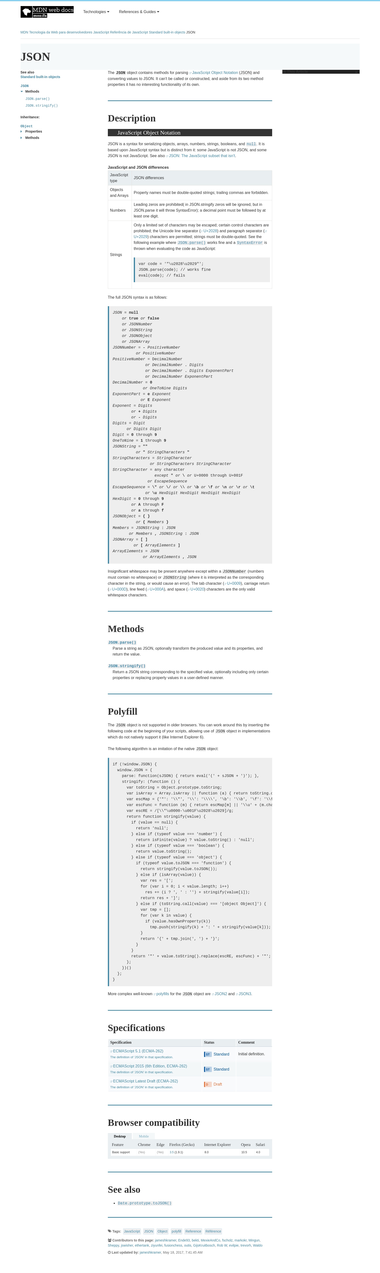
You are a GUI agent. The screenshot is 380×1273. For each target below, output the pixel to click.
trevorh (245, 1245)
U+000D (119, 589)
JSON (245, 73)
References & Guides (139, 12)
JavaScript (101, 32)
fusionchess (173, 1245)
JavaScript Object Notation (215, 73)
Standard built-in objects (167, 32)
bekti (195, 1240)
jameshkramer (165, 1240)
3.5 (172, 1152)
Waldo (257, 1245)
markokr (241, 1240)
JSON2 (221, 994)
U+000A (157, 589)
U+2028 (210, 231)
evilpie (234, 1245)
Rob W (222, 1245)
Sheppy (113, 1245)
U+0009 (234, 583)
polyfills (162, 994)
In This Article (319, 72)
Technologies (96, 12)
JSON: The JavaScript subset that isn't (202, 156)
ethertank (142, 1245)
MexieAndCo (210, 1240)
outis (187, 1245)
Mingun (254, 1240)
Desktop (120, 1136)
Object (162, 1231)
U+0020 (197, 589)
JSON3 (245, 994)
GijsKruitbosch (204, 1245)
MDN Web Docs (47, 12)
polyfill (176, 1231)
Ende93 (184, 1240)
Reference (193, 1231)
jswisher (127, 1245)
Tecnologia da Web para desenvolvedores (60, 32)
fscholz (227, 1240)
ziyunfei (156, 1245)
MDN (24, 32)
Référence (213, 1231)
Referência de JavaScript (129, 32)
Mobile (144, 1136)
